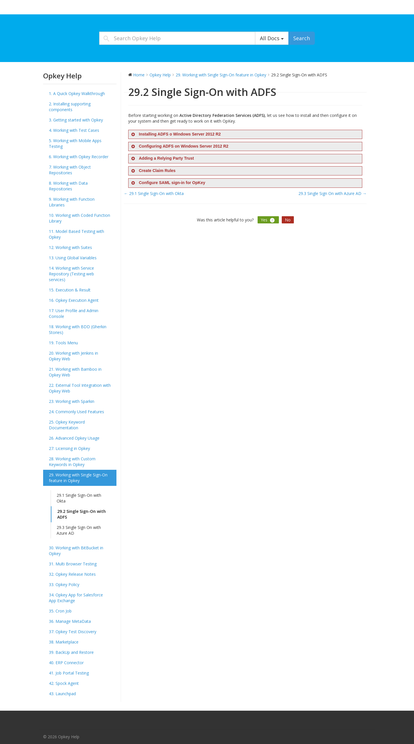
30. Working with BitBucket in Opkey (76, 550)
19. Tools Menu (63, 342)
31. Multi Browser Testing (73, 564)
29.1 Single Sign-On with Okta (79, 498)
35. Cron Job (60, 611)
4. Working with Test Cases (74, 130)
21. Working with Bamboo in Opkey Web (75, 372)
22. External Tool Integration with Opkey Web (80, 388)
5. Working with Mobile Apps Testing (75, 143)
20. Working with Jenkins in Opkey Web (73, 356)
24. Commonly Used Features (76, 411)
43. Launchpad (62, 693)
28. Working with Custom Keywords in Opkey (72, 461)
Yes (268, 220)
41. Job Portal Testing (69, 673)
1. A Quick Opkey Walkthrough (77, 93)
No (288, 220)
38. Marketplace (63, 642)
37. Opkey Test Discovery (72, 631)
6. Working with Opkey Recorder (78, 156)
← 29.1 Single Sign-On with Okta (154, 193)
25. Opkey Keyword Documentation (67, 424)
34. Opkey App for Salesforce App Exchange (76, 597)
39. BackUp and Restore (71, 652)
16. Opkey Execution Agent (74, 300)
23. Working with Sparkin (71, 401)
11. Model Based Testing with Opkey (76, 234)
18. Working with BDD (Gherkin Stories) (77, 329)
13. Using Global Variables (73, 257)
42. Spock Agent (64, 683)
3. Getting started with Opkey (76, 120)
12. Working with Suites (70, 247)
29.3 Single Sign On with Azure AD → (332, 193)
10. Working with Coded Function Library (79, 218)
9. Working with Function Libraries (72, 202)
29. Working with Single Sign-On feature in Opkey (78, 477)
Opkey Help (57, 8)
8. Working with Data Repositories (68, 186)
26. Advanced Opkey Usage (74, 438)
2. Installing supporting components (70, 106)
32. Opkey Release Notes (72, 574)
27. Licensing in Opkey (69, 448)
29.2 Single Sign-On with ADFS (81, 514)
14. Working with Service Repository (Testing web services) (71, 273)
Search (301, 38)
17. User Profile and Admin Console (73, 313)
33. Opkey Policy (64, 584)
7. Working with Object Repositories (70, 169)
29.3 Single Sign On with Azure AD (79, 530)
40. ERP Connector (66, 662)
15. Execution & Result (70, 290)
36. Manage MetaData (70, 621)
